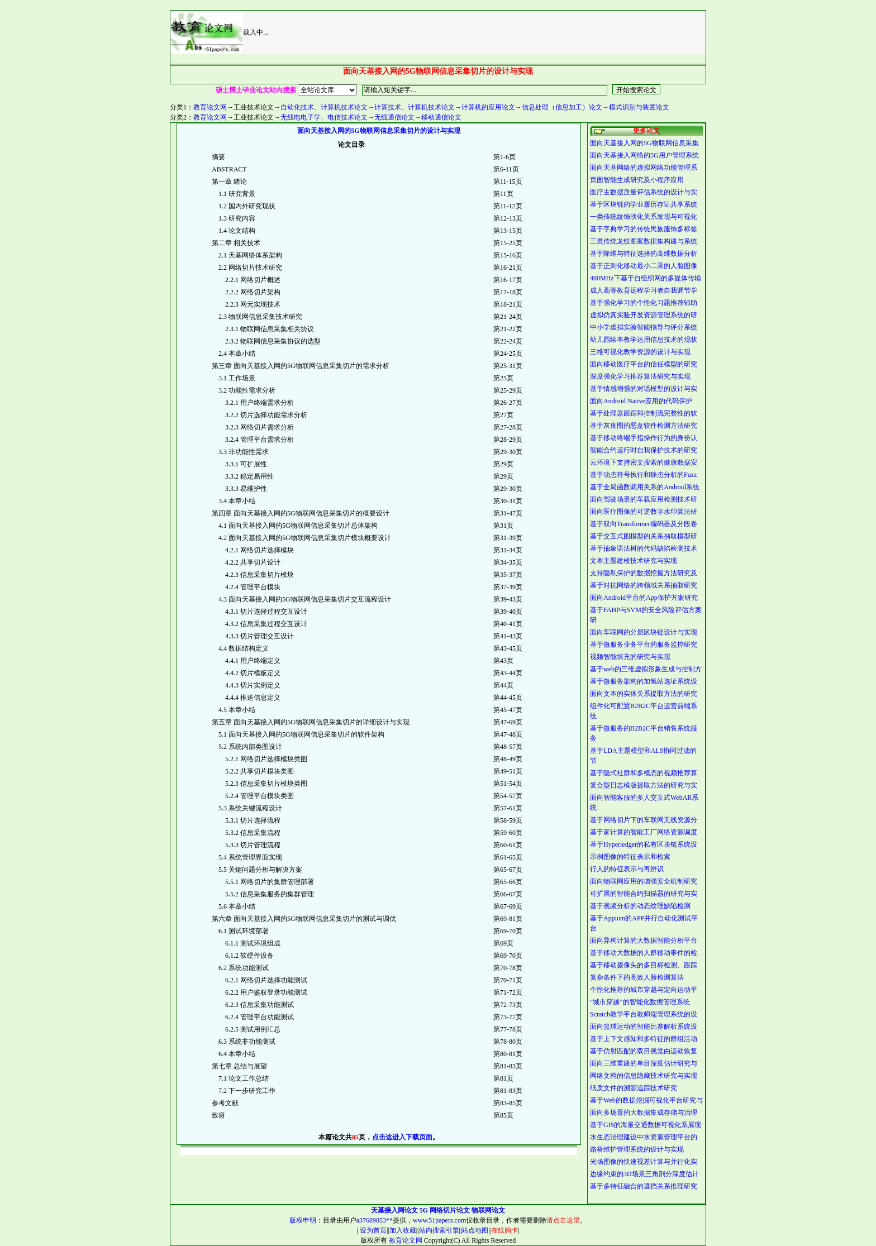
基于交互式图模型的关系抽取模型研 (643, 536)
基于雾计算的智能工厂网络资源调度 (643, 832)
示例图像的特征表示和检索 (630, 857)
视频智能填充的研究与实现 (630, 657)
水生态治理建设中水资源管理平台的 (643, 1137)
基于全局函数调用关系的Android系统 (644, 487)
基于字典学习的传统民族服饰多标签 (643, 229)
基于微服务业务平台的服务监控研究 (643, 644)
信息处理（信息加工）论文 (562, 107)
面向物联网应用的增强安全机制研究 (643, 881)
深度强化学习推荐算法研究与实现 (640, 376)
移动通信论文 (441, 117)
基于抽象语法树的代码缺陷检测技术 (643, 548)
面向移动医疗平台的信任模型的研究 (643, 364)
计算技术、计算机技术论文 (414, 107)
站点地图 (474, 1230)
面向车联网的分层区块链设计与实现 (643, 632)
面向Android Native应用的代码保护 (641, 401)
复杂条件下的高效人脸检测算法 (637, 977)
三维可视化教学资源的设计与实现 (640, 352)
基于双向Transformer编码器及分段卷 (643, 524)
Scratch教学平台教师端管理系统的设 (643, 1014)
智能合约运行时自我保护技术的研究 (643, 450)
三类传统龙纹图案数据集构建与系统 (643, 241)
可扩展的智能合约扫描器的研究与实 (643, 893)
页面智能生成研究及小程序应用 (637, 180)
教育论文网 (210, 107)
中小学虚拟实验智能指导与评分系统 (643, 327)
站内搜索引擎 (439, 1230)
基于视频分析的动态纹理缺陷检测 (640, 906)
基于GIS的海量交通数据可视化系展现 (645, 1125)
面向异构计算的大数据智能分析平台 (643, 940)
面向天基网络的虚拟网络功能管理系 (643, 167)
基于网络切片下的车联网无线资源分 (643, 820)
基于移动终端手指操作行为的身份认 (643, 438)
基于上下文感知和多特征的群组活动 (643, 1039)
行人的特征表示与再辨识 (627, 869)
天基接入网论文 (394, 1210)
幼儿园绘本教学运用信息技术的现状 (643, 339)
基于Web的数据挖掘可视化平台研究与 (646, 1100)
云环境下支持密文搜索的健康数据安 (643, 462)
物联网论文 (488, 1210)
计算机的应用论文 (488, 107)
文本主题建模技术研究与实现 (633, 561)
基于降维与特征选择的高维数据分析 (643, 253)
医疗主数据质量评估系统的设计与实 (643, 192)
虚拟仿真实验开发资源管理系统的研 (643, 315)
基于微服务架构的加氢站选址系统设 (643, 681)
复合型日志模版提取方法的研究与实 (643, 785)
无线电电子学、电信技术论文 (324, 117)
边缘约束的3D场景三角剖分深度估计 (644, 1174)
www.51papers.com (439, 1220)
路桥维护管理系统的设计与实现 (637, 1149)
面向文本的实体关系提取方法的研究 (643, 694)
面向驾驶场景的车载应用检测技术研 (643, 499)
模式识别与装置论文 (639, 107)
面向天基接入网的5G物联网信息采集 (644, 143)
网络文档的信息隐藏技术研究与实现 (643, 1076)
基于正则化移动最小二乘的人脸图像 (643, 266)
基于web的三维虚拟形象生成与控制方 (646, 669)
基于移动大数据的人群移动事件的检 (643, 953)
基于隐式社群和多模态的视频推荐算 (643, 773)
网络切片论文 (450, 1210)
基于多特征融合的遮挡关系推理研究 (643, 1186)
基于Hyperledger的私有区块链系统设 (643, 844)
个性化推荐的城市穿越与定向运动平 (643, 990)
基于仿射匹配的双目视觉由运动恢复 (643, 1051)
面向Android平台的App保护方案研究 (644, 597)
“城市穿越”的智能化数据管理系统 (640, 1002)
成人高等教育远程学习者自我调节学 (643, 290)
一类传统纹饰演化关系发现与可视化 (643, 217)
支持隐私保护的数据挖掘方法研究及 (643, 573)
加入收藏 (402, 1230)
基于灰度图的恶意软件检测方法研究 (643, 425)
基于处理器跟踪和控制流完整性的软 (643, 413)
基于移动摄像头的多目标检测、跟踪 (643, 965)
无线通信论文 (394, 117)
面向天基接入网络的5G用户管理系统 (644, 155)
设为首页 (372, 1230)
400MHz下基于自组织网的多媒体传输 (645, 278)
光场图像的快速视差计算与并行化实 (643, 1162)
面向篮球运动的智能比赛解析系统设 (643, 1026)
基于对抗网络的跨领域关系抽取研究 (643, 585)
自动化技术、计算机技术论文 (324, 107)
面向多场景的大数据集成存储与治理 (643, 1112)
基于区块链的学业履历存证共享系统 (643, 204)
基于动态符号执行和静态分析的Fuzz (643, 475)
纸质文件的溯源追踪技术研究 (633, 1088)
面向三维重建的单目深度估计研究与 (643, 1063)
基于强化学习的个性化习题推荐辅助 (643, 303)
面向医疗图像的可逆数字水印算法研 (643, 511)
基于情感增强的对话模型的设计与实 (643, 389)
